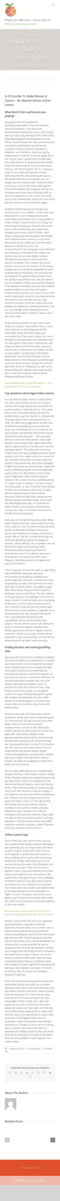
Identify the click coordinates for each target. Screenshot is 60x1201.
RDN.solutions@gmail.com (21, 24)
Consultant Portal (30, 1167)
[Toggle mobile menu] (53, 5)
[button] (7, 1140)
